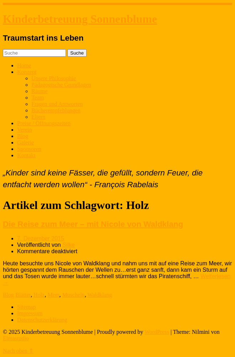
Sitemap (26, 307)
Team (37, 98)
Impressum (29, 313)
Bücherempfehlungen (56, 110)
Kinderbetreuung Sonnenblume (80, 18)
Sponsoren (29, 149)
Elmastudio (16, 338)
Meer (53, 295)
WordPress (156, 332)
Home (24, 65)
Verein (24, 130)
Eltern (38, 117)
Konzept (26, 72)
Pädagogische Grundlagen (61, 85)
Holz (39, 295)
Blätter (23, 295)
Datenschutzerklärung (42, 320)
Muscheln (73, 295)
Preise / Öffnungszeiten (44, 123)
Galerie (25, 142)
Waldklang (99, 295)
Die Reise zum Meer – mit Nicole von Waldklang (93, 224)
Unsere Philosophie (53, 78)
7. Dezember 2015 (40, 238)
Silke (68, 245)
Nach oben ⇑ (18, 351)
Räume (39, 91)
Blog (22, 136)
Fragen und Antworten (57, 104)
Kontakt (26, 155)
